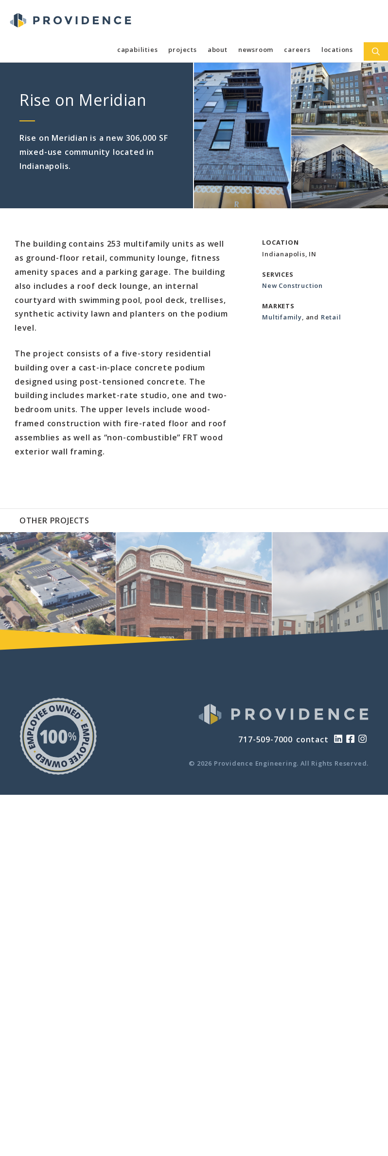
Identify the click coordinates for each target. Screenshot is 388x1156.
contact (312, 739)
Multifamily (282, 317)
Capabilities (137, 49)
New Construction (292, 285)
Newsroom (255, 49)
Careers (297, 49)
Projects (182, 49)
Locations (337, 49)
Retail (331, 317)
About (218, 49)
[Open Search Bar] (376, 51)
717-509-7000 (265, 739)
